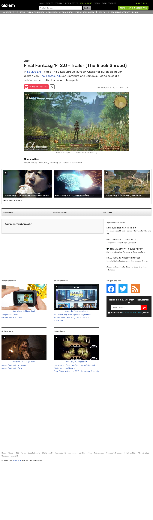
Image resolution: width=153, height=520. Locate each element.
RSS (17, 453)
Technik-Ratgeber (120, 12)
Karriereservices (84, 12)
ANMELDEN (141, 3)
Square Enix (76, 162)
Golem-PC (104, 12)
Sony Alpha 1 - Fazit (10, 314)
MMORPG (43, 162)
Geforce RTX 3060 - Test (12, 317)
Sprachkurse (66, 12)
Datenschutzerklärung (132, 312)
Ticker (49, 3)
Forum (97, 3)
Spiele (66, 162)
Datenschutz (99, 453)
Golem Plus (86, 3)
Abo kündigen (144, 453)
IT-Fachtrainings (36, 12)
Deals (135, 12)
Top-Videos (8, 212)
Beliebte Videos (60, 212)
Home (42, 3)
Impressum (72, 453)
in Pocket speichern (36, 87)
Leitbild (82, 453)
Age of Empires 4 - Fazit (12, 368)
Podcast (59, 3)
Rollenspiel (55, 162)
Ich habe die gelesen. (130, 312)
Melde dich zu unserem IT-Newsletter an (129, 301)
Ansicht (14, 456)
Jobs (22, 12)
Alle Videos (107, 212)
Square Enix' (35, 71)
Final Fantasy (31, 162)
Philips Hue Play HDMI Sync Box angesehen (72, 314)
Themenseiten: (31, 159)
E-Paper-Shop (109, 3)
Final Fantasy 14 (49, 76)
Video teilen (52, 86)
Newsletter (71, 3)
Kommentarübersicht (18, 224)
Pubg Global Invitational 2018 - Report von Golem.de (76, 371)
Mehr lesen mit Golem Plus (133, 7)
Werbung (5, 456)
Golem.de (17, 460)
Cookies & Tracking (114, 453)
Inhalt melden (130, 453)
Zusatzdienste (34, 453)
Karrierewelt (10, 12)
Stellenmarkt (47, 453)
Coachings (52, 12)
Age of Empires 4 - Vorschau (14, 365)
